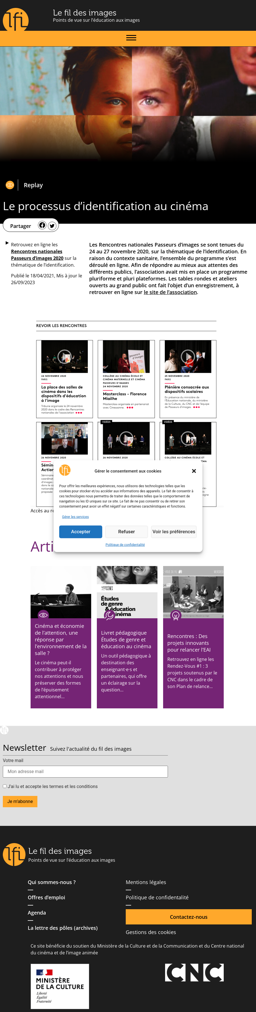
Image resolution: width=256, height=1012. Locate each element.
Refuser (127, 531)
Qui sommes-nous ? (52, 882)
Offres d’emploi (46, 897)
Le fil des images (84, 13)
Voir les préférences (175, 531)
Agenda (37, 912)
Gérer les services (75, 517)
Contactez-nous (189, 916)
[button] (194, 471)
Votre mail (13, 760)
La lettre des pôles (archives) (63, 927)
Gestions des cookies (151, 932)
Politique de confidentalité (125, 545)
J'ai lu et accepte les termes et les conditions (50, 786)
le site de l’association (170, 292)
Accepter (80, 531)
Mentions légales (146, 882)
